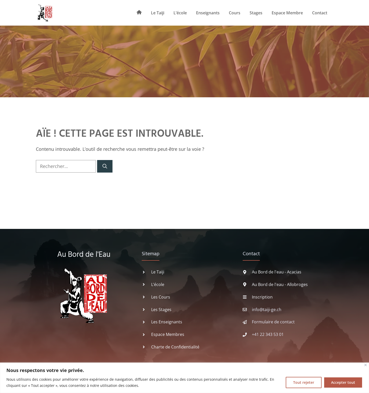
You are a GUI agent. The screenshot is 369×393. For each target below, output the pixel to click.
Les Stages (161, 309)
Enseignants (208, 13)
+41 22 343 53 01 (268, 334)
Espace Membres (167, 334)
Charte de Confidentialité (175, 347)
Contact (319, 13)
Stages (256, 13)
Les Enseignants (166, 322)
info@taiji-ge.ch (266, 309)
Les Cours (160, 297)
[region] (184, 378)
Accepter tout (343, 382)
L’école (180, 13)
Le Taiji (157, 13)
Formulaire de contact (273, 322)
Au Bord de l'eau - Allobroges (280, 284)
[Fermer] (365, 365)
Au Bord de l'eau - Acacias (276, 272)
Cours (234, 13)
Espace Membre (287, 13)
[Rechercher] (104, 166)
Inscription (262, 297)
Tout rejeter (303, 382)
